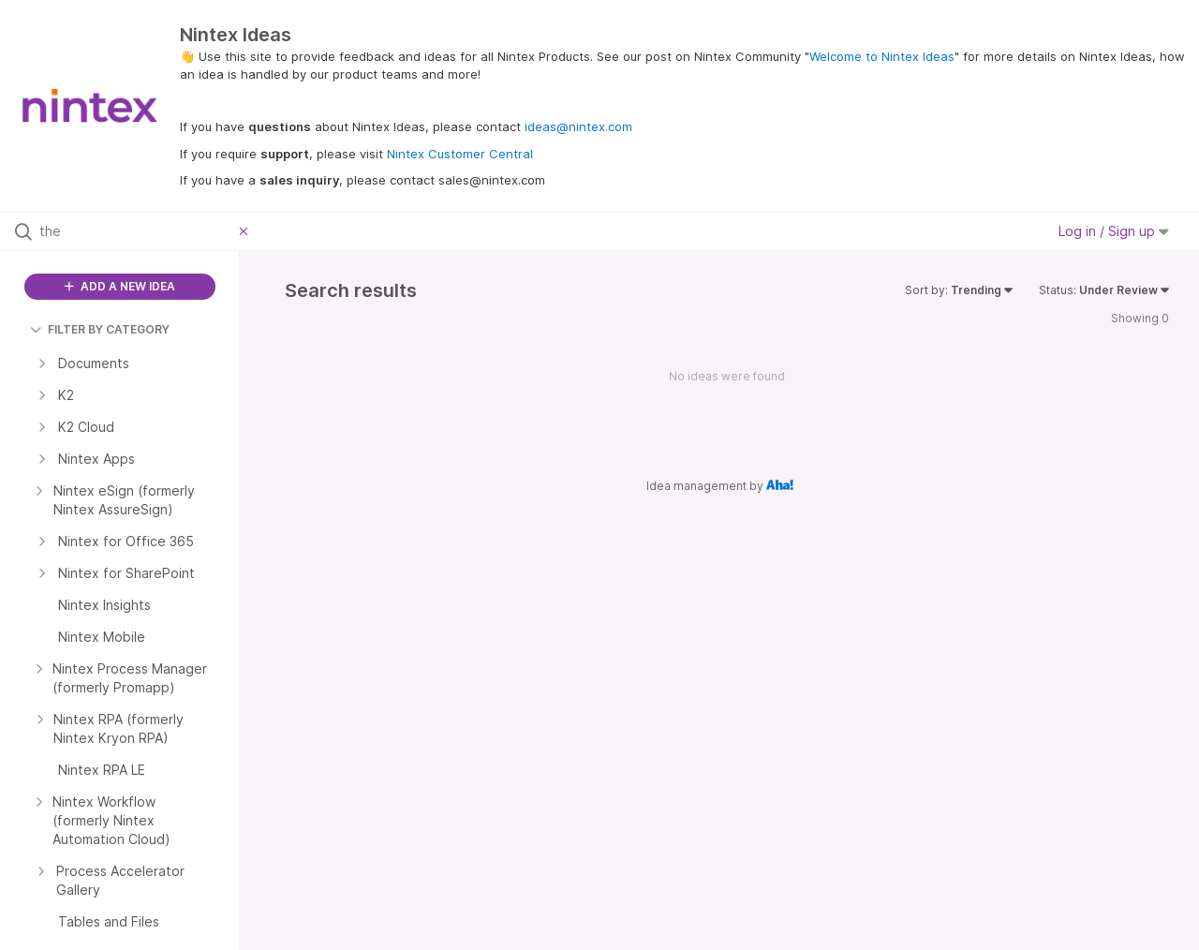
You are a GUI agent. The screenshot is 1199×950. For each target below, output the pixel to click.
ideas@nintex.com (578, 126)
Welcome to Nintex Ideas (882, 56)
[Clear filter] (246, 231)
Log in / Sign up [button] (1113, 231)
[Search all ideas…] (135, 231)
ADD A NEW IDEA (120, 286)
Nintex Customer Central (460, 153)
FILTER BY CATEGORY (100, 329)
